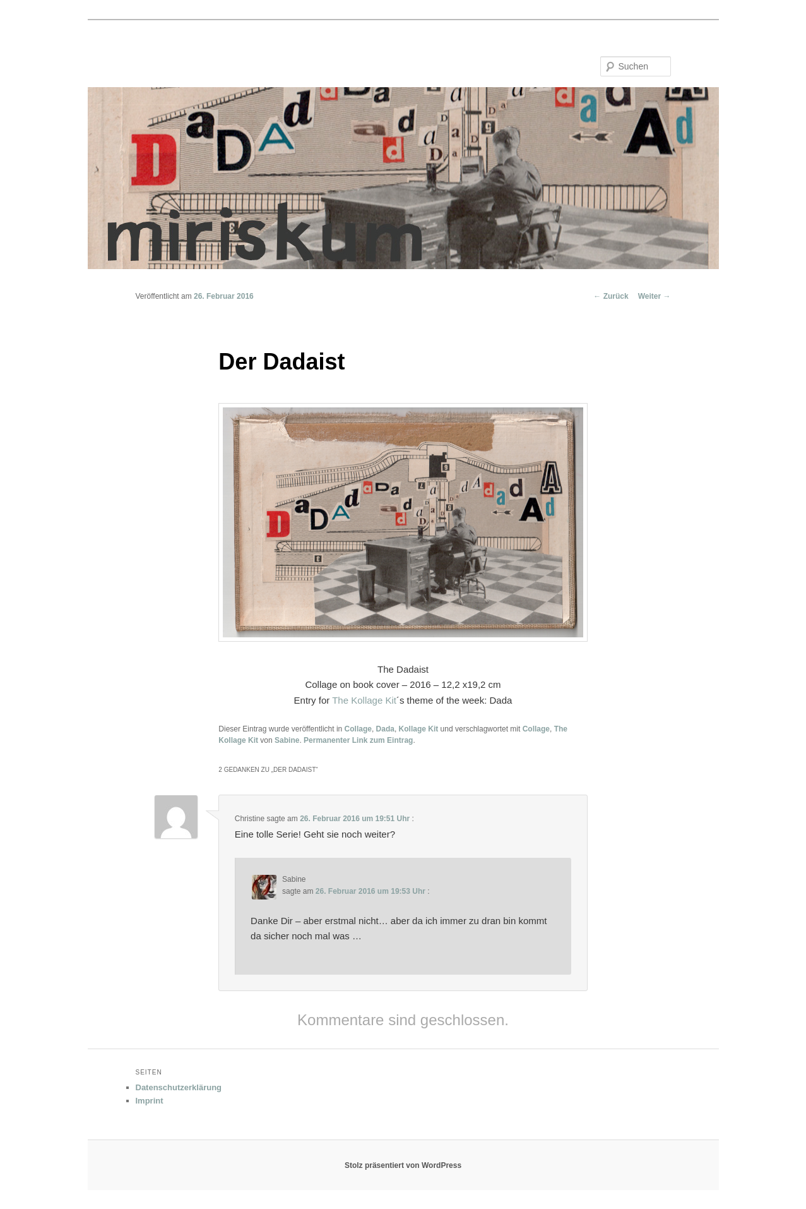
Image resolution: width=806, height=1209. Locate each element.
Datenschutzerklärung (179, 1087)
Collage (358, 729)
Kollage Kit (419, 729)
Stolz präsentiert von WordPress (403, 1165)
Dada (385, 729)
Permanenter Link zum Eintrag (358, 740)
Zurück (610, 296)
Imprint (149, 1100)
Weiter (654, 296)
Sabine (287, 740)
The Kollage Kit (364, 700)
